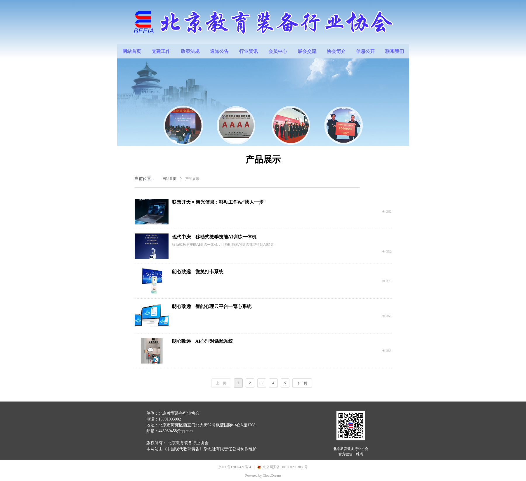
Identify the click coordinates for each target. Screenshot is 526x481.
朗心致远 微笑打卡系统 (197, 271)
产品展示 (192, 179)
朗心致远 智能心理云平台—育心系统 (211, 306)
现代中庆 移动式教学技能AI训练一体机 (214, 236)
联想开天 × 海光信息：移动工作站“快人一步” (219, 202)
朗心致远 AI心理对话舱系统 (202, 341)
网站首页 (169, 179)
